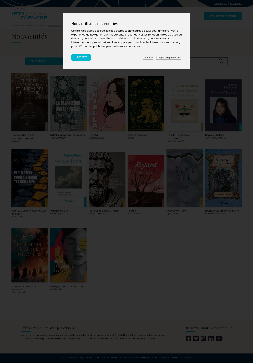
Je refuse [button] (148, 57)
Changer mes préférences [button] (168, 57)
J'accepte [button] (81, 57)
